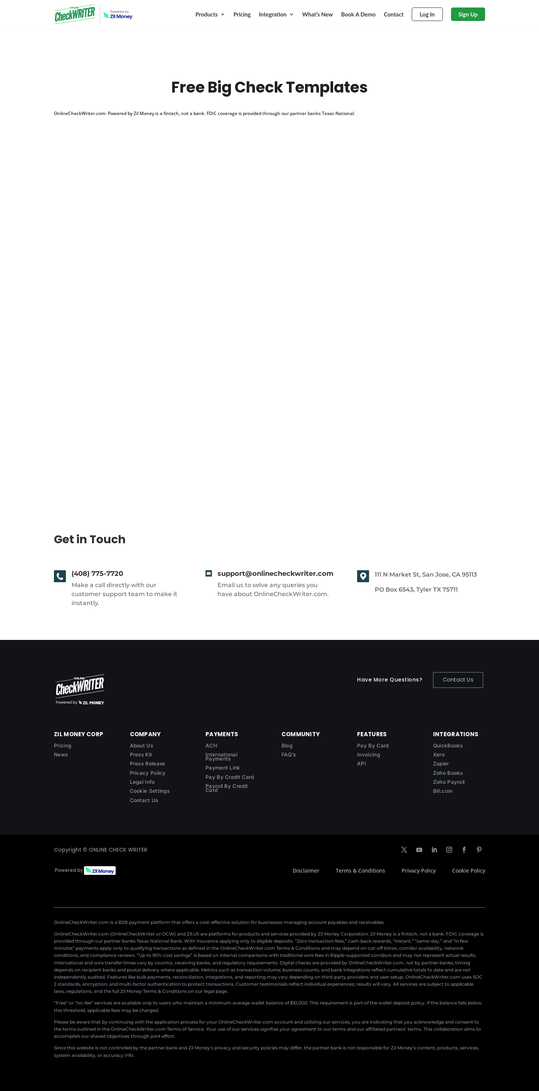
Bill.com (443, 791)
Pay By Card (373, 746)
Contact (394, 14)
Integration (273, 14)
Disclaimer (306, 870)
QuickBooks (448, 746)
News (61, 755)
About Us (141, 746)
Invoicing (368, 755)
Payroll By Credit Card (226, 788)
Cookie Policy (468, 870)
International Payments (221, 757)
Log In (427, 14)
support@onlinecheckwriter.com (275, 573)
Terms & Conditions (360, 870)
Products (206, 14)
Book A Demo (358, 14)
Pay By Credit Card (229, 777)
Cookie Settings (150, 791)
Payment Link (222, 768)
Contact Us (458, 679)
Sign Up (468, 14)
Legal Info (142, 782)
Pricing (242, 14)
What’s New (317, 14)
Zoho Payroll (449, 782)
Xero (439, 755)
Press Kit (141, 755)
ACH (211, 746)
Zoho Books (448, 773)
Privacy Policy (148, 773)
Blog (286, 746)
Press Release (147, 764)
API (361, 764)
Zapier (441, 764)
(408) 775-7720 (97, 573)
